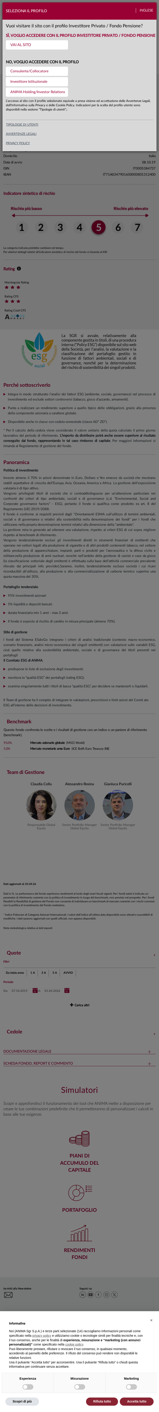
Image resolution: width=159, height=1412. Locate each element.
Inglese (146, 10)
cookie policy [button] (74, 1344)
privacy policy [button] (41, 1335)
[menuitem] (37, 45)
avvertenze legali (21, 134)
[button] (151, 1320)
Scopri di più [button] (22, 1401)
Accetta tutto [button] (136, 1401)
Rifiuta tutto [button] (102, 1401)
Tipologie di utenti (22, 124)
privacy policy (18, 143)
